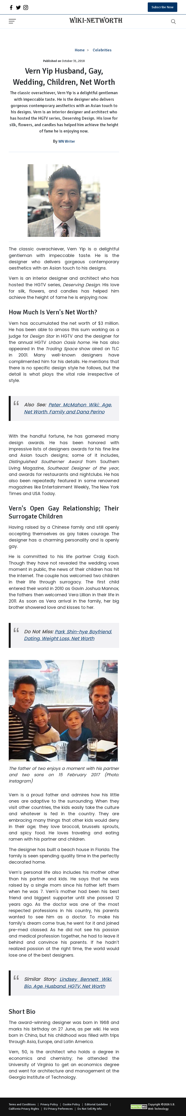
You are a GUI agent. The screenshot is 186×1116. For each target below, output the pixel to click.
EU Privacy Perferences (58, 1109)
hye (83, 631)
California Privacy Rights (24, 1109)
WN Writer (66, 141)
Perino (97, 412)
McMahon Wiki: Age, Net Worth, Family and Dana (68, 408)
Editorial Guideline (96, 1104)
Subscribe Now (162, 7)
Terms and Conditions (22, 1104)
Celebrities (102, 50)
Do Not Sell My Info (90, 1109)
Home (80, 50)
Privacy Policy (49, 1104)
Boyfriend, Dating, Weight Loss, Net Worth (68, 635)
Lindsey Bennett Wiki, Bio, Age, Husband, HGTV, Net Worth (68, 983)
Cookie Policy (71, 1104)
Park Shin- (67, 631)
